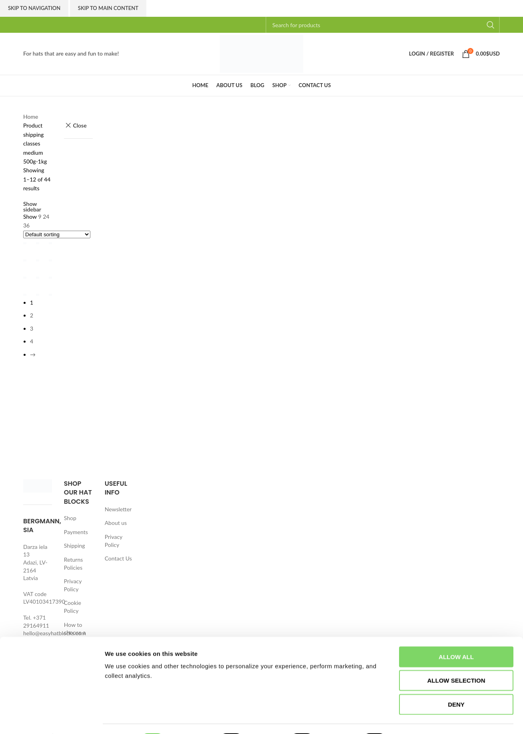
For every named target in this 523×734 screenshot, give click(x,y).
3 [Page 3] (31, 336)
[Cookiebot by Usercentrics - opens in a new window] (52, 718)
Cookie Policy (72, 606)
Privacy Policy (73, 585)
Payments (76, 532)
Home (30, 116)
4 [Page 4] (31, 349)
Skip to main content (108, 8)
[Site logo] (261, 53)
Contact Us (118, 558)
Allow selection (456, 659)
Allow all (456, 635)
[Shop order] (56, 234)
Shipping (74, 545)
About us (116, 522)
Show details (419, 718)
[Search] (382, 25)
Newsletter (118, 509)
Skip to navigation (34, 8)
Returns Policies (73, 563)
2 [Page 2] (31, 323)
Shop (70, 518)
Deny (456, 682)
